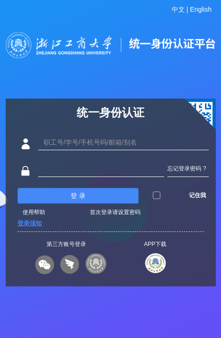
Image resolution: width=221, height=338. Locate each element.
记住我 (197, 195)
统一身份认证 (110, 112)
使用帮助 (34, 212)
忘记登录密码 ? (186, 168)
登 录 (78, 196)
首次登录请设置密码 (115, 212)
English (201, 9)
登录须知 (29, 223)
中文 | (181, 9)
